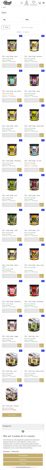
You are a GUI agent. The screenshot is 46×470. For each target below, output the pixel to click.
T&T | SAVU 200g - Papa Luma (34, 265)
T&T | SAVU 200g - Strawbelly (34, 301)
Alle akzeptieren (23, 455)
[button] (21, 3)
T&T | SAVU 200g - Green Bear (34, 126)
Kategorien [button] (7, 426)
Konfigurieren (23, 459)
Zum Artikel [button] (12, 415)
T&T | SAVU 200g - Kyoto (32, 195)
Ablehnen (23, 464)
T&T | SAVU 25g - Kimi (32, 336)
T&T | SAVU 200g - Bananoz (33, 56)
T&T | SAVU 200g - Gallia (10, 126)
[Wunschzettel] (34, 3)
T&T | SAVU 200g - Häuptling (11, 161)
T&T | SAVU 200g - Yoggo (10, 336)
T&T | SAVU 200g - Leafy (10, 230)
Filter (5, 27)
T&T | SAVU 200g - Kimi (9, 195)
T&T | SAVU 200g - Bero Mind (11, 91)
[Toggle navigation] (43, 3)
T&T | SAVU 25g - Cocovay (10, 406)
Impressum (6, 451)
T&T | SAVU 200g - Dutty (32, 91)
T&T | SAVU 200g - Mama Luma (10, 266)
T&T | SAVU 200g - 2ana (9, 56)
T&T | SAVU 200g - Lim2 (32, 230)
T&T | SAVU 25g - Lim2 (9, 371)
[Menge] (9, 65)
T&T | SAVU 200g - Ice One (33, 161)
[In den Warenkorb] (19, 65)
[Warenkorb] (39, 3)
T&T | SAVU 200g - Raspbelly (11, 301)
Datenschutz (15, 451)
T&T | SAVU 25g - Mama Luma (34, 371)
